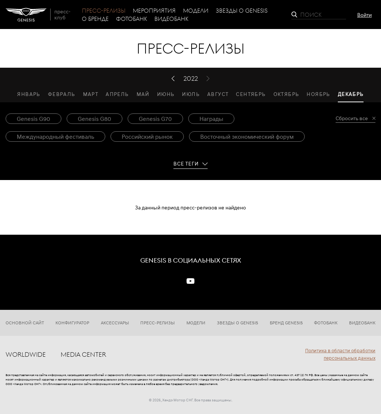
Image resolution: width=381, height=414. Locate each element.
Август (217, 94)
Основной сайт (25, 322)
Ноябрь (318, 94)
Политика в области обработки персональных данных (340, 354)
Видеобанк (171, 18)
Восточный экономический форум (247, 136)
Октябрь (286, 94)
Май (143, 94)
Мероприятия (154, 10)
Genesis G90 (33, 118)
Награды (211, 118)
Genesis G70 (155, 118)
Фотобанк (131, 18)
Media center (83, 354)
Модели (195, 10)
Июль (191, 94)
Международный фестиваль (55, 136)
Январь (28, 94)
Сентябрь (251, 94)
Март (91, 94)
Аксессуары (115, 322)
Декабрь (351, 94)
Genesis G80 (94, 118)
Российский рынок (147, 136)
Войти (364, 15)
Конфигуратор (72, 322)
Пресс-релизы (103, 10)
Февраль (62, 94)
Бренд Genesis (286, 322)
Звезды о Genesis (242, 10)
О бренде (95, 18)
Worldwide (26, 354)
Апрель (117, 94)
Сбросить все (352, 118)
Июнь (166, 94)
